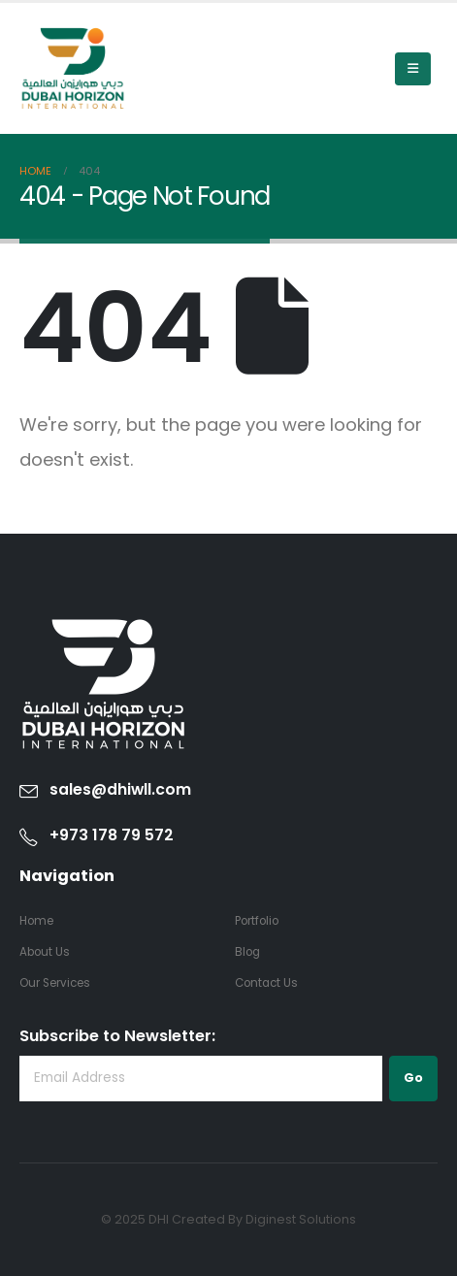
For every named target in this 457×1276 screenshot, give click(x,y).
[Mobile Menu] (413, 68)
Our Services (54, 983)
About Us (44, 952)
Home (36, 921)
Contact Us (266, 983)
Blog (247, 952)
